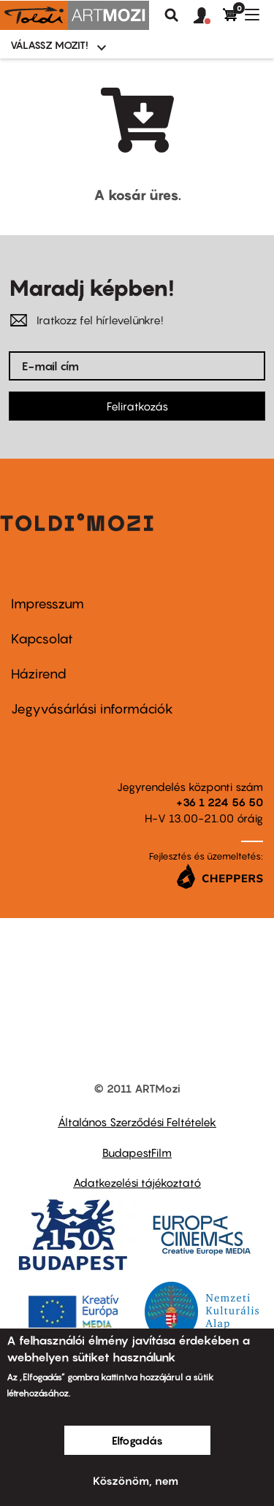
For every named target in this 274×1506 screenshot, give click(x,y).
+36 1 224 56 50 (219, 802)
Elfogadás (137, 1440)
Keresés (171, 15)
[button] (208, 16)
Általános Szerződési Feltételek (137, 1121)
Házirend (38, 673)
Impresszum (47, 603)
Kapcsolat (42, 638)
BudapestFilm (137, 1152)
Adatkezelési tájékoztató (137, 1182)
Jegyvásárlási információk (92, 708)
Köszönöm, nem (135, 1480)
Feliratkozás (137, 406)
